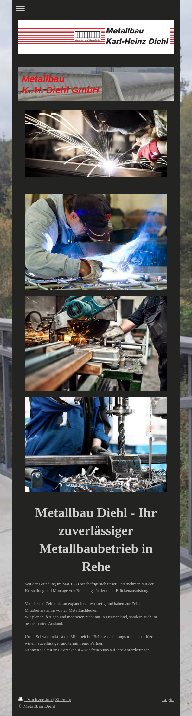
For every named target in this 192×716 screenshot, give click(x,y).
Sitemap (63, 699)
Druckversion (35, 699)
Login (168, 699)
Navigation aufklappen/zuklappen (96, 8)
